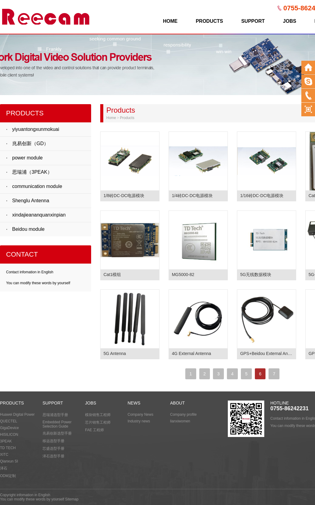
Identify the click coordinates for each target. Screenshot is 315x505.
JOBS (289, 21)
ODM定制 (8, 476)
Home (111, 118)
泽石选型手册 (53, 456)
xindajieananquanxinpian (39, 214)
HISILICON (9, 434)
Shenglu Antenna (30, 200)
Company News (140, 414)
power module (27, 157)
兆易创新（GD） (30, 143)
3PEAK (6, 441)
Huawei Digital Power (17, 414)
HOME (170, 21)
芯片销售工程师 (98, 422)
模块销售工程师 (98, 415)
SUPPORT (253, 21)
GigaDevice (9, 428)
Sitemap (71, 499)
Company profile (183, 414)
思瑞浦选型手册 (55, 415)
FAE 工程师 (94, 430)
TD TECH (8, 448)
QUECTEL (8, 421)
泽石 (3, 468)
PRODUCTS (209, 21)
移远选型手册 (53, 441)
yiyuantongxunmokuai (35, 129)
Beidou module (28, 229)
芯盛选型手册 (53, 448)
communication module (37, 186)
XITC (4, 454)
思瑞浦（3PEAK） (32, 172)
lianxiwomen (180, 421)
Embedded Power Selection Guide (57, 424)
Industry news (139, 421)
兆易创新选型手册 (57, 433)
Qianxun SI (9, 461)
